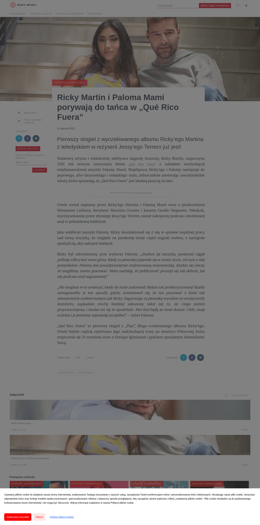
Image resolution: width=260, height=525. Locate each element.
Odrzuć (39, 517)
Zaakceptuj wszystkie (18, 517)
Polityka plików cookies (62, 517)
